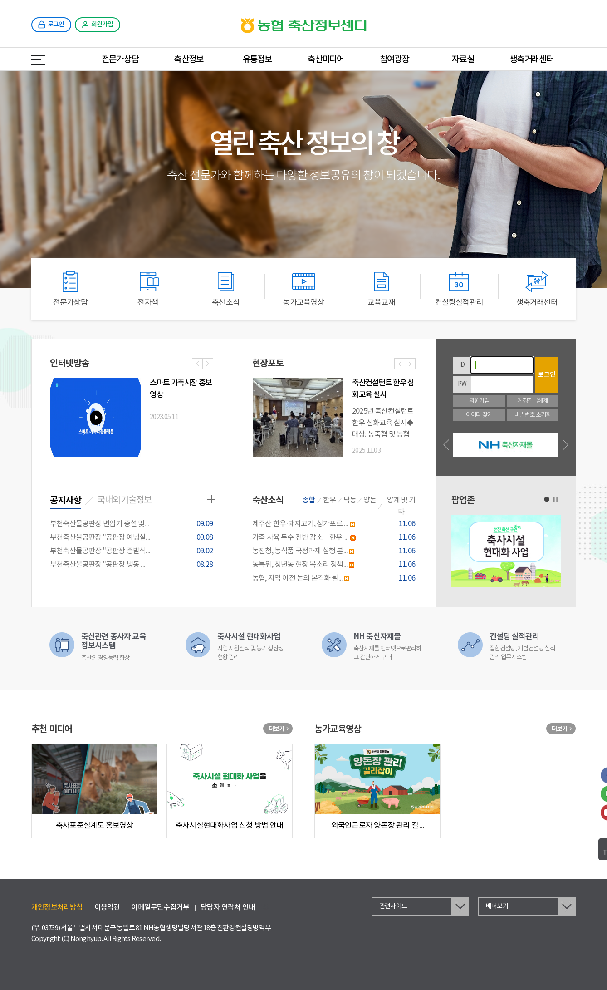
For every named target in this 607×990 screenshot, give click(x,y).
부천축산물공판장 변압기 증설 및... (132, 524)
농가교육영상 (303, 289)
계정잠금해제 (532, 401)
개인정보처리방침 (57, 907)
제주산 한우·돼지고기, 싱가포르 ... (335, 524)
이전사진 (197, 364)
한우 (329, 500)
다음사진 (208, 364)
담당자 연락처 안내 (228, 907)
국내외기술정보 (124, 500)
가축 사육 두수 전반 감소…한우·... (335, 537)
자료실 (463, 59)
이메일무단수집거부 (160, 907)
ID (462, 365)
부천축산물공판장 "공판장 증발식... (132, 551)
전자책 (148, 289)
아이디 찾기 (479, 415)
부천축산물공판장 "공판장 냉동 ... (132, 565)
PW (462, 384)
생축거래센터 (531, 59)
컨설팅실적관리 (459, 289)
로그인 (547, 375)
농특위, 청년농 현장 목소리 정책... (335, 565)
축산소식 (226, 289)
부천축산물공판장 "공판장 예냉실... (132, 537)
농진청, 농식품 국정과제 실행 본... (335, 551)
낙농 (349, 500)
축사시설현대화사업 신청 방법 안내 (230, 825)
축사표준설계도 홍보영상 (94, 825)
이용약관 (107, 907)
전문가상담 (120, 59)
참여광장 (394, 59)
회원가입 (479, 401)
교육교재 (381, 289)
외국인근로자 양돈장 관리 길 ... (377, 825)
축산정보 (188, 59)
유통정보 (257, 59)
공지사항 (65, 500)
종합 (308, 500)
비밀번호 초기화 (532, 415)
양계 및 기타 (401, 506)
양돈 (369, 500)
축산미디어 (326, 59)
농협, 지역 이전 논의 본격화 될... (335, 578)
